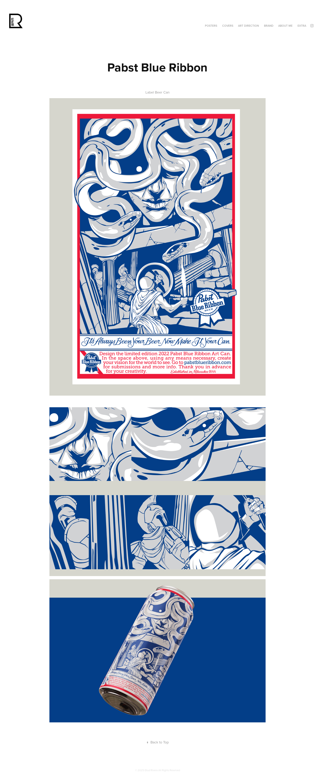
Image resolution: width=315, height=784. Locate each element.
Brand (268, 26)
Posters (211, 26)
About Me (285, 26)
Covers (227, 26)
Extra (302, 26)
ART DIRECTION (248, 26)
